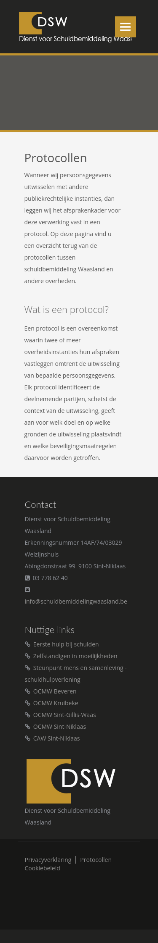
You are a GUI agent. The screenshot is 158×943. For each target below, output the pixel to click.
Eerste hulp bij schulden (66, 644)
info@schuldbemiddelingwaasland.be (76, 601)
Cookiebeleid (42, 868)
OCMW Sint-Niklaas (59, 726)
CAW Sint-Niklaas (56, 738)
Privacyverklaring (48, 860)
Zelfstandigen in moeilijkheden (75, 656)
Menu (125, 26)
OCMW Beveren (55, 691)
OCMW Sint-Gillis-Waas (64, 715)
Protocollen (96, 860)
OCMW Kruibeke (55, 703)
